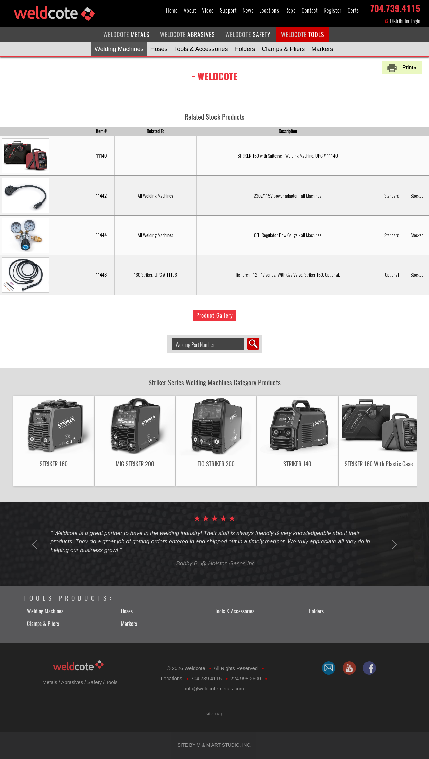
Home (172, 10)
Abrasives (72, 682)
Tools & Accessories (201, 49)
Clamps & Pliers (283, 49)
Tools (111, 682)
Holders (244, 49)
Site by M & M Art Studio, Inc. (215, 745)
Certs (353, 10)
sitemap (215, 713)
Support (228, 10)
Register (333, 10)
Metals (49, 682)
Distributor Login (402, 21)
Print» (409, 67)
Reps (290, 10)
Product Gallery (214, 315)
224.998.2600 (245, 678)
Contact (310, 10)
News (248, 10)
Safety (94, 682)
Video (208, 10)
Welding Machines (119, 49)
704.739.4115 (395, 7)
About (190, 10)
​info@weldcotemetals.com (214, 688)
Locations (269, 10)
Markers (322, 49)
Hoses (158, 49)
